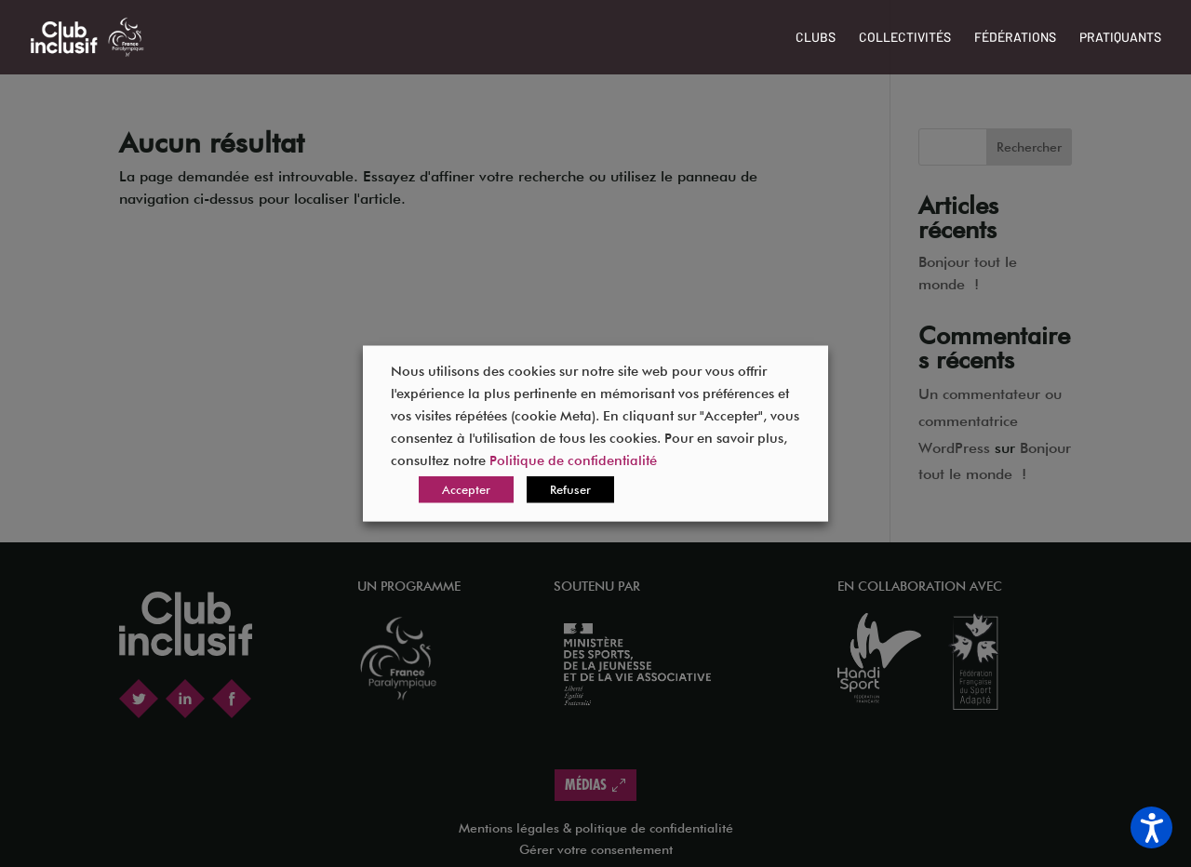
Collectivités (905, 38)
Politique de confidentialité (573, 460)
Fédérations (1015, 38)
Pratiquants (1120, 38)
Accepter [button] (466, 489)
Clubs (816, 38)
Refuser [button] (570, 489)
